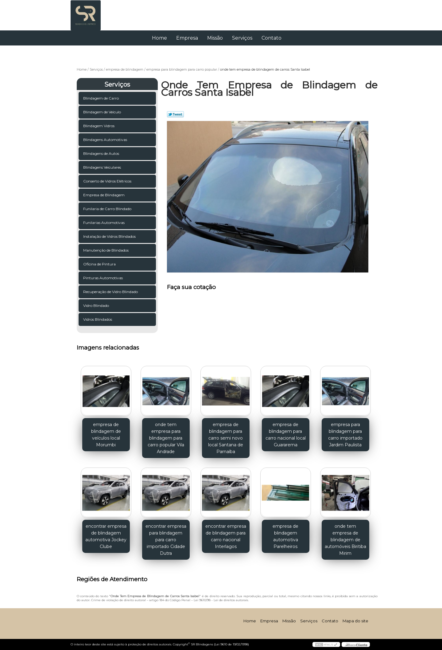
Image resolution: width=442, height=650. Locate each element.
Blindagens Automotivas (105, 139)
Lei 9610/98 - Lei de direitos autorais (221, 600)
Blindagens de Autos (101, 153)
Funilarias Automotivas (104, 222)
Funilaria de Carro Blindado (107, 208)
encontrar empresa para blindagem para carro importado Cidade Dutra (165, 539)
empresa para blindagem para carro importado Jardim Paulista (345, 435)
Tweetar (175, 114)
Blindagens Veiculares (102, 167)
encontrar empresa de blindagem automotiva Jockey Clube (105, 536)
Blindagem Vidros (99, 125)
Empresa (187, 38)
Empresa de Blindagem (104, 195)
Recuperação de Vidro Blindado (111, 291)
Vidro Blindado (96, 305)
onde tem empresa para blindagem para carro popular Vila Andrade (166, 438)
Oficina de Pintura (100, 264)
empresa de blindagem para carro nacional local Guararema (286, 435)
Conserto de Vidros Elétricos (107, 181)
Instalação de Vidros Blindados (110, 236)
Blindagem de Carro (101, 98)
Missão (215, 38)
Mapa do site (355, 620)
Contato (271, 38)
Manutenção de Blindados (106, 250)
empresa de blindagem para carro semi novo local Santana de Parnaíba (225, 438)
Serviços (242, 38)
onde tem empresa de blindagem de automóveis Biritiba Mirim (345, 539)
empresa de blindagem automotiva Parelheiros (285, 536)
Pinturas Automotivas (103, 278)
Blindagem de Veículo (102, 112)
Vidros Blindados (98, 319)
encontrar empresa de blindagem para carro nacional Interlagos (225, 536)
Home (159, 38)
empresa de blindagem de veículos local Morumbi (106, 435)
